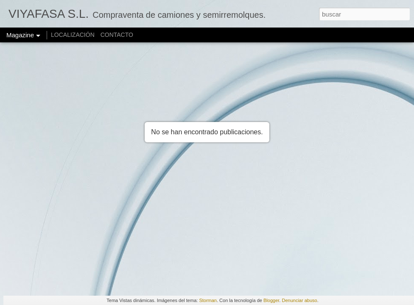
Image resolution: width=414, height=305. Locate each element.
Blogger (271, 300)
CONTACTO (117, 34)
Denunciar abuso (299, 300)
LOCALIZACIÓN (73, 34)
